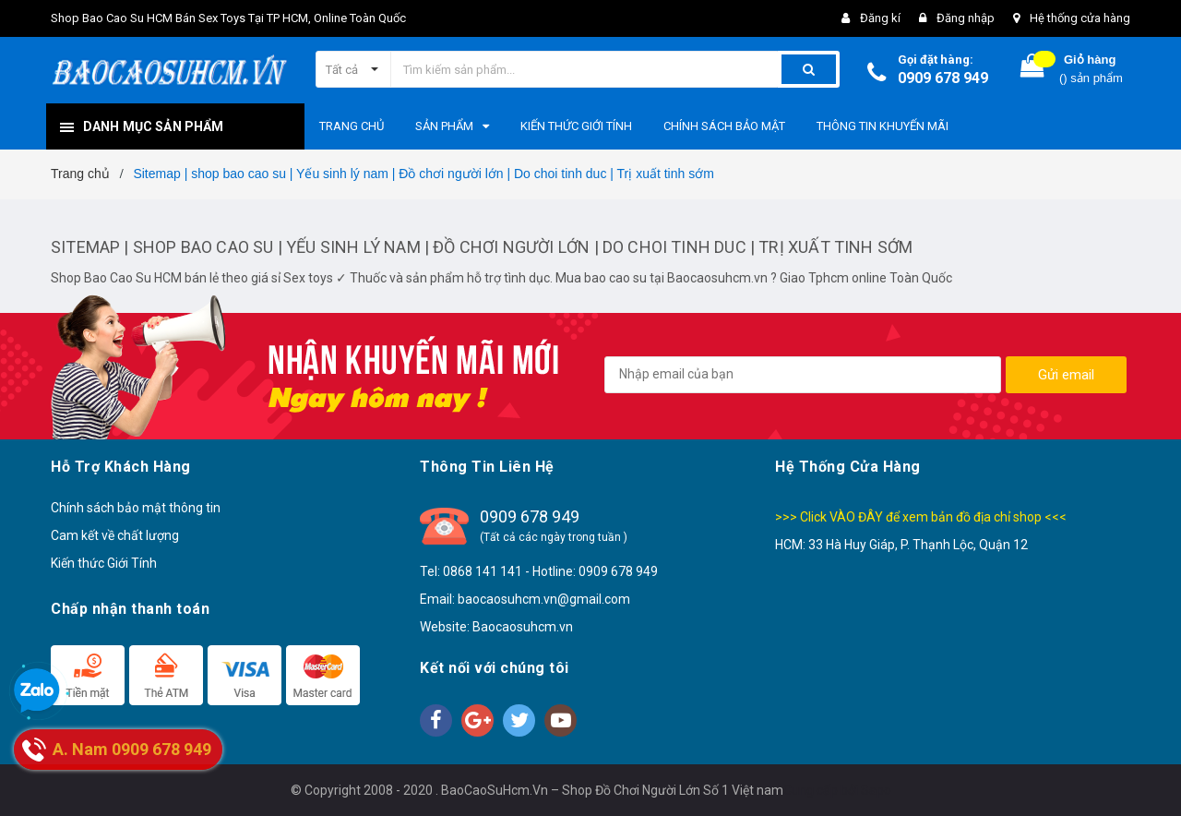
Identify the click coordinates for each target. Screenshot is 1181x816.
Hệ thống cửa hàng (1080, 18)
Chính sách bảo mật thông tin (136, 507)
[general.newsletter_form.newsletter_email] (802, 374)
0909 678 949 (943, 78)
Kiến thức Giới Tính (104, 563)
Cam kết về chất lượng (115, 535)
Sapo (876, 790)
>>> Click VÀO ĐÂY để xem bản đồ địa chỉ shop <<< (921, 517)
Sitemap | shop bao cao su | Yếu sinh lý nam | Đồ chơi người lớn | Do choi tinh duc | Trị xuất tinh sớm (482, 247)
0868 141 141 (482, 571)
